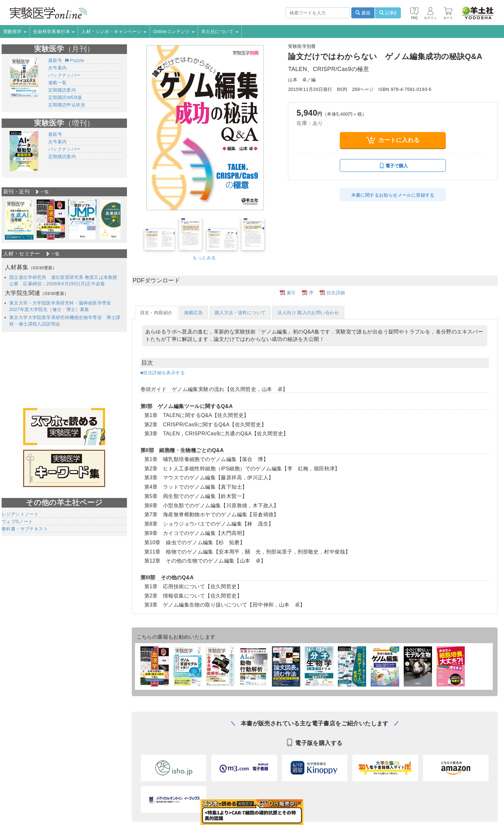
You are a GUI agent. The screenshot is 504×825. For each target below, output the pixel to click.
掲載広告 (193, 312)
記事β (388, 12)
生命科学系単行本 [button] (54, 31)
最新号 (55, 60)
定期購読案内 (62, 90)
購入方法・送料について (240, 312)
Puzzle (74, 60)
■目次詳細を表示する (162, 372)
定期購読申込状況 (66, 104)
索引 (291, 292)
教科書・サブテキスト (25, 528)
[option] (19, 220)
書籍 (363, 12)
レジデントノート (20, 514)
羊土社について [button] (219, 31)
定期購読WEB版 (65, 97)
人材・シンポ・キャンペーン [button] (113, 31)
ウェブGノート (17, 521)
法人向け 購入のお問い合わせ (308, 312)
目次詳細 (336, 292)
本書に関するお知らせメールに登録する (393, 195)
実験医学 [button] (14, 31)
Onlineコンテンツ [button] (173, 31)
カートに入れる (393, 140)
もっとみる (204, 257)
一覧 (42, 192)
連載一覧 (57, 82)
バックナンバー (64, 75)
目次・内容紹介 (156, 312)
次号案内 (57, 67)
